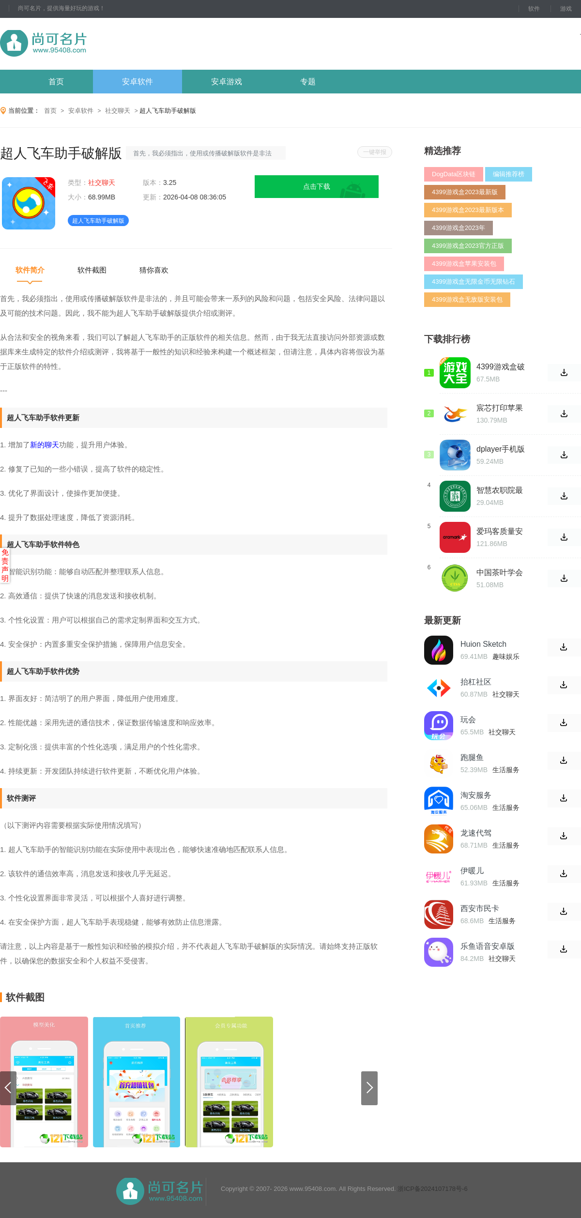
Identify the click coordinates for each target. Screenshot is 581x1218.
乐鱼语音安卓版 (487, 946)
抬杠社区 (475, 682)
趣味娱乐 (506, 656)
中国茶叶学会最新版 (499, 572)
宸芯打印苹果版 (499, 408)
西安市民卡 (479, 908)
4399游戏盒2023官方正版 (468, 245)
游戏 (566, 8)
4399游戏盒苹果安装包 (464, 263)
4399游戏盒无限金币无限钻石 (473, 281)
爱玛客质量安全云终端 (499, 531)
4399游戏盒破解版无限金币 (500, 367)
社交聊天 (117, 110)
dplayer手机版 (500, 449)
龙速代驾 (475, 833)
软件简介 (30, 270)
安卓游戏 (226, 81)
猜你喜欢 (153, 270)
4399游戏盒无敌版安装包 (467, 299)
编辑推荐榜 (508, 174)
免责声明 (5, 565)
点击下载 (316, 186)
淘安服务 (475, 795)
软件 (534, 8)
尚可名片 (96, 44)
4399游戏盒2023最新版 (465, 192)
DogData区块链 (453, 174)
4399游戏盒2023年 (458, 227)
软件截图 (92, 270)
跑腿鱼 (472, 757)
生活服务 (506, 770)
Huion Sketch (483, 644)
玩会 (468, 720)
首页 (56, 81)
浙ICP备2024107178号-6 (433, 1188)
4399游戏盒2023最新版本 (468, 209)
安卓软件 (137, 81)
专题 (308, 81)
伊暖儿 (472, 871)
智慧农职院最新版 (499, 490)
